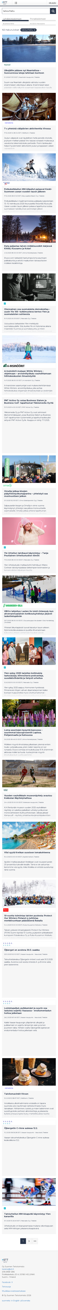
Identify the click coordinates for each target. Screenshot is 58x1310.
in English (15, 1301)
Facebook (6, 1282)
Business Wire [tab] (8, 24)
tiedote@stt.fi (8, 1269)
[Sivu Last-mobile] (35, 1241)
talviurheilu (29, 30)
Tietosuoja (6, 1287)
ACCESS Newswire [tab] (37, 24)
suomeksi (6, 1301)
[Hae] (26, 11)
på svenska (25, 1301)
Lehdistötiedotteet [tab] (12, 19)
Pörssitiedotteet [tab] (38, 19)
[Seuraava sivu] (29, 1241)
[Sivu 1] (23, 1241)
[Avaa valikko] (16, 3)
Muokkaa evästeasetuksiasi (13, 1291)
